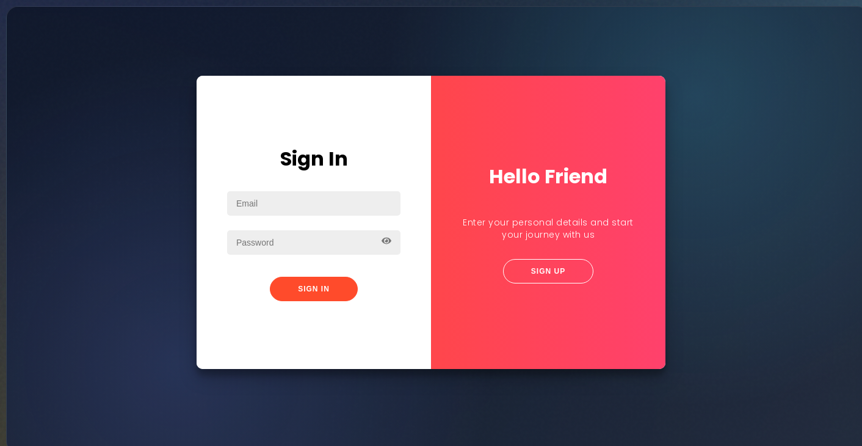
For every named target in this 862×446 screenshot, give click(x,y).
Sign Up (548, 270)
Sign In (314, 288)
